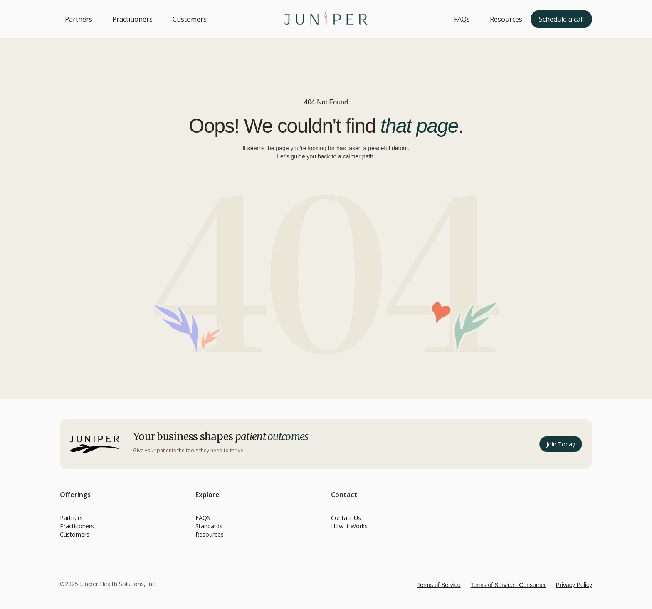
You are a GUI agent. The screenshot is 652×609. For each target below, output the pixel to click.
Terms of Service (438, 585)
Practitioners (132, 19)
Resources (506, 19)
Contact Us (346, 518)
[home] (326, 19)
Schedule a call (561, 19)
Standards (208, 526)
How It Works (349, 526)
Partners (78, 19)
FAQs (462, 19)
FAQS (202, 518)
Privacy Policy (574, 585)
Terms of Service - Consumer (508, 585)
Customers (190, 19)
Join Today (560, 444)
